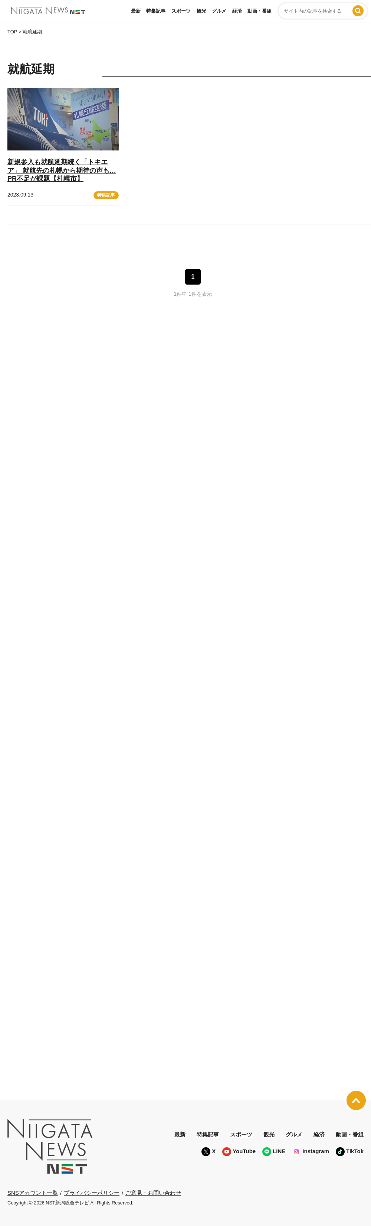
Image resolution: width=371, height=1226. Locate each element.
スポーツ (181, 11)
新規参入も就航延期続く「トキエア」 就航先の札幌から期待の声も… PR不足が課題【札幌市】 (61, 170)
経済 (237, 11)
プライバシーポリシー (91, 1193)
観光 (201, 11)
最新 (136, 11)
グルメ (219, 11)
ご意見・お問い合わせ (153, 1193)
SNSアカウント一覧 (32, 1193)
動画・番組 (259, 11)
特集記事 (155, 11)
